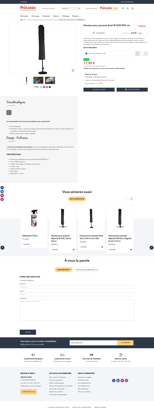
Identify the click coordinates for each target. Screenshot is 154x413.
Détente (56, 16)
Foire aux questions (56, 380)
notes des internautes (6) (87, 270)
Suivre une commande (57, 389)
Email (22, 291)
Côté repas (35, 16)
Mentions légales (100, 407)
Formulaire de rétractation (58, 395)
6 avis (140, 33)
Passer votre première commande (60, 386)
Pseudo (23, 284)
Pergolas (75, 16)
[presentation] (35, 326)
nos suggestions (77, 199)
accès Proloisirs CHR (127, 2)
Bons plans (24, 16)
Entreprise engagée (85, 377)
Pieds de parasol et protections (48, 20)
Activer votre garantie (56, 383)
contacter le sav (29, 392)
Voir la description (90, 47)
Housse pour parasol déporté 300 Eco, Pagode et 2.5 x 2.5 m (119, 238)
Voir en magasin (132, 89)
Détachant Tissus (30, 235)
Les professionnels (84, 383)
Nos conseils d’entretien (57, 377)
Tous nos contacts (84, 392)
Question (23, 298)
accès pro (24, 2)
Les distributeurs (83, 386)
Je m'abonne (125, 343)
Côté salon (46, 16)
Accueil (29, 20)
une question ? (63, 270)
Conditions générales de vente (58, 407)
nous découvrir (48, 8)
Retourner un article (56, 392)
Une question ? (100, 33)
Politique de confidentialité (81, 407)
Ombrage (65, 16)
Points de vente (83, 380)
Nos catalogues (83, 389)
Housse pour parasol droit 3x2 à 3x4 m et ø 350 (91, 237)
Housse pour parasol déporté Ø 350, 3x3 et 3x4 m (61, 238)
